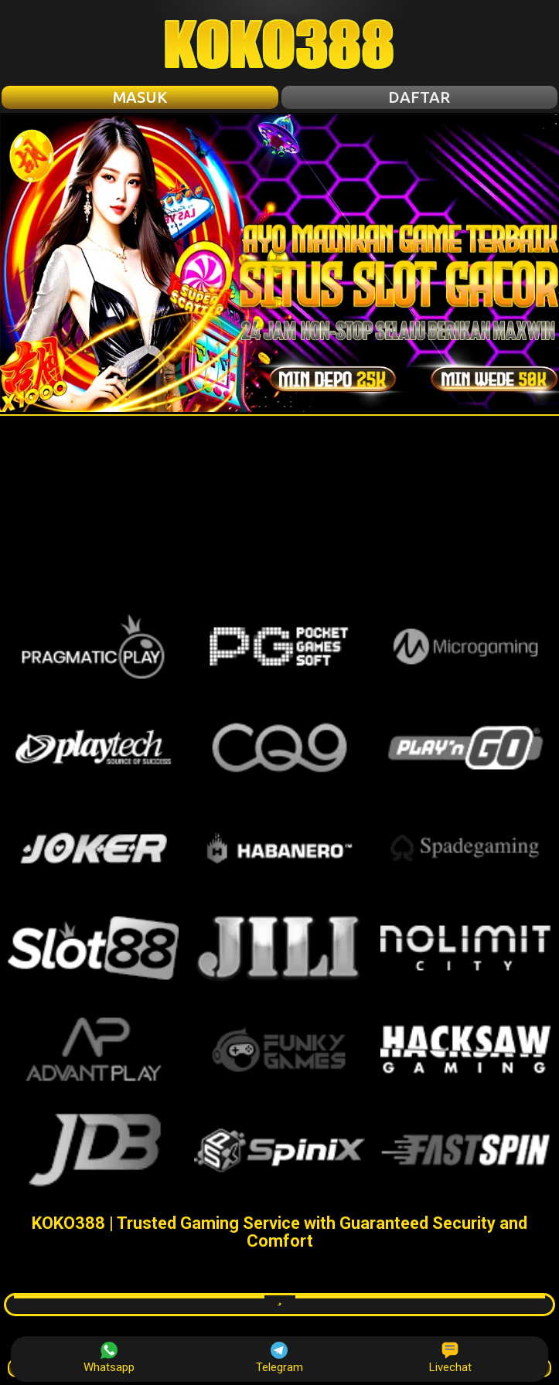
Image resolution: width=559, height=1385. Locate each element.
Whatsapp (109, 1358)
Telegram (279, 1358)
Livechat (450, 1358)
